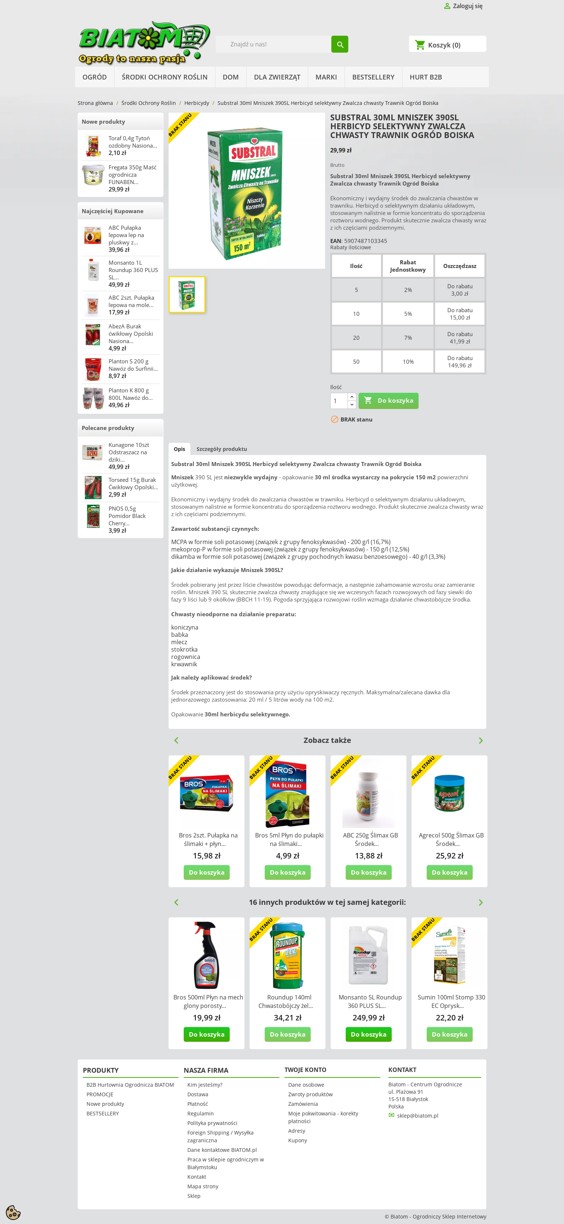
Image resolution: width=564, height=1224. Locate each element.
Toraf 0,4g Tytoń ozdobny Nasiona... (133, 141)
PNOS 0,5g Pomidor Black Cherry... (127, 516)
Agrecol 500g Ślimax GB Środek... (451, 839)
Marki (326, 77)
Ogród (94, 77)
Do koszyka (388, 400)
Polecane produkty (108, 427)
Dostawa (197, 1094)
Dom (231, 77)
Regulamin (200, 1113)
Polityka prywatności (212, 1122)
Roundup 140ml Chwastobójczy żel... (285, 1001)
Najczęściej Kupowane (113, 211)
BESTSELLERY (373, 77)
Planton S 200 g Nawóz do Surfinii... (133, 364)
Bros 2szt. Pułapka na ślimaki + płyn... (208, 839)
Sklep (194, 1195)
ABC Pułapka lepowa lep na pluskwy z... (126, 235)
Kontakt (196, 1176)
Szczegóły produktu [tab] (222, 448)
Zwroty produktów (310, 1094)
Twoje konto (306, 1070)
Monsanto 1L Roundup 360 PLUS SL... (133, 270)
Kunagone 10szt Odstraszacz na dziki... (129, 452)
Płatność (197, 1103)
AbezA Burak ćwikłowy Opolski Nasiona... (131, 333)
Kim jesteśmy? (204, 1084)
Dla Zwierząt (277, 77)
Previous (173, 737)
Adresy (296, 1130)
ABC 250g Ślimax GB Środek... (370, 839)
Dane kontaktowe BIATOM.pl (222, 1149)
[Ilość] (339, 401)
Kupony (297, 1140)
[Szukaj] (282, 44)
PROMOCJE (100, 1094)
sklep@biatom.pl (417, 1115)
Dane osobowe (306, 1084)
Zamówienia (303, 1103)
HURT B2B (426, 77)
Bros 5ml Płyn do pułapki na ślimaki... (289, 839)
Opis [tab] (179, 448)
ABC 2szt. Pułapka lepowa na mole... (131, 301)
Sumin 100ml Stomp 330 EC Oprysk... (451, 1001)
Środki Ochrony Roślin (165, 77)
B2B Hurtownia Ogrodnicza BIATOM (130, 1084)
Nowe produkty (103, 121)
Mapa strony (202, 1186)
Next (478, 737)
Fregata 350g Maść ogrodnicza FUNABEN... (132, 174)
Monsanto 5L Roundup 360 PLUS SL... (370, 1001)
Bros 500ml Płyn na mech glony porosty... (208, 1001)
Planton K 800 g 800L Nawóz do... (131, 394)
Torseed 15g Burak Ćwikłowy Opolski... (133, 483)
